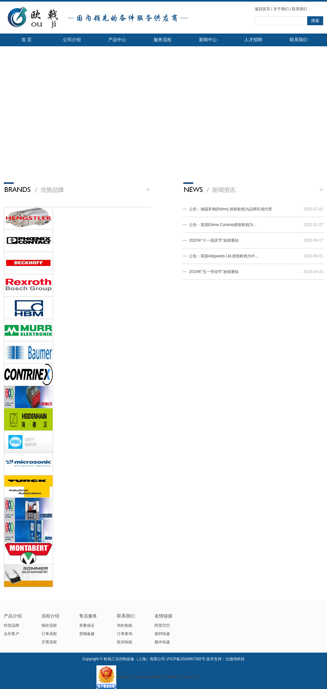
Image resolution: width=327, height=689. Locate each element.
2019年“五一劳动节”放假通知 (214, 271)
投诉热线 (124, 642)
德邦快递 (162, 634)
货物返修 (87, 634)
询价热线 (124, 625)
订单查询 (124, 634)
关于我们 (281, 9)
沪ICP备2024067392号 (185, 659)
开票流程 (49, 642)
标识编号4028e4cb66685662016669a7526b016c (147, 677)
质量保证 (87, 625)
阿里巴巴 (162, 625)
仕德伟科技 (235, 659)
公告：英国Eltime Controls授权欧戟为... (222, 225)
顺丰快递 (162, 642)
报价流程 (49, 625)
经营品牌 (11, 625)
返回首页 (262, 9)
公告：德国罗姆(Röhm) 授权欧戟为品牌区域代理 (230, 209)
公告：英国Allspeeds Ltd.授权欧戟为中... (223, 256)
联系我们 (299, 9)
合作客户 (11, 634)
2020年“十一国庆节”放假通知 (214, 240)
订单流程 (49, 634)
